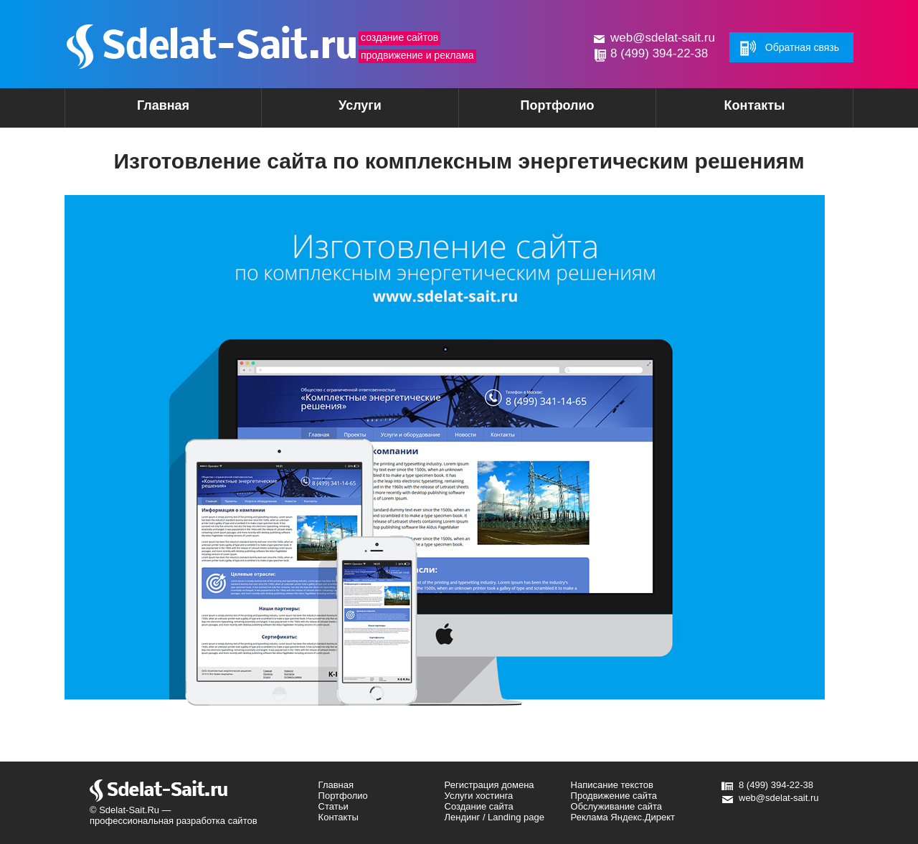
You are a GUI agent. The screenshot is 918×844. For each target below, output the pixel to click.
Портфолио (557, 105)
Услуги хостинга (479, 795)
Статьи (333, 806)
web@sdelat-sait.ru (662, 37)
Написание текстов (612, 784)
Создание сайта (479, 806)
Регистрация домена (489, 784)
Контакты (754, 105)
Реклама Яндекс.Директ (623, 817)
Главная (163, 105)
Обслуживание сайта (616, 806)
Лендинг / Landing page (494, 817)
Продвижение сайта (614, 795)
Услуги (335, 110)
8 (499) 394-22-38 (659, 53)
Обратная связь (802, 47)
